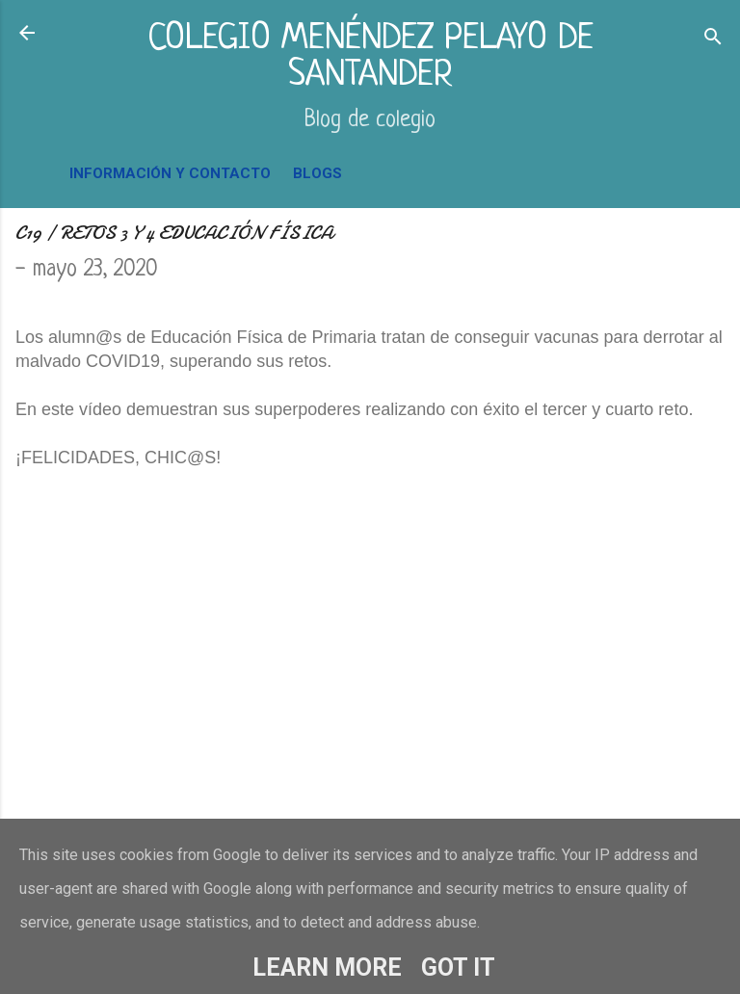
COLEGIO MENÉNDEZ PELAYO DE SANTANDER (370, 57)
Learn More (327, 967)
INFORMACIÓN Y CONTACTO (170, 173)
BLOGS (317, 173)
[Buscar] (713, 39)
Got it (458, 967)
